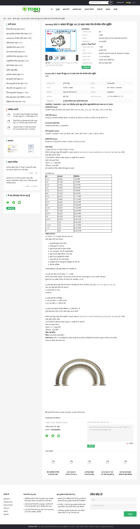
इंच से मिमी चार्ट (49, 173)
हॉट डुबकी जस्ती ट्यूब (13, 79)
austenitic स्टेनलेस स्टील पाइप (16, 38)
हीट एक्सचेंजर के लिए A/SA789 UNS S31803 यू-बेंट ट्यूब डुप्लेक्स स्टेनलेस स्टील (53, 473)
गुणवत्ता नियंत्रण (89, 9)
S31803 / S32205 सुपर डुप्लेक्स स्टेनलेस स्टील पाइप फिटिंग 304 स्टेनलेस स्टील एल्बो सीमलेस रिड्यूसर (71, 506)
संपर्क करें (99, 9)
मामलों (115, 9)
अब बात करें (120, 2)
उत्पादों (58, 9)
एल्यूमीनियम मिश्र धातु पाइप (15, 61)
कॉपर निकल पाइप (12, 65)
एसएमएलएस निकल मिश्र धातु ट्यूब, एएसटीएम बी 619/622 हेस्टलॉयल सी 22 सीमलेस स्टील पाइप (39, 505)
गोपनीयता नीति (32, 527)
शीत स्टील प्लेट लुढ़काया (14, 88)
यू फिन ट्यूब (16, 18)
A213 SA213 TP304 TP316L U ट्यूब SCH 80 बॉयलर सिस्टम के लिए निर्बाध (71, 473)
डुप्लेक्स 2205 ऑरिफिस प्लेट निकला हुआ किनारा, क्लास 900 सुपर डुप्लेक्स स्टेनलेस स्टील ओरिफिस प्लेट (72, 500)
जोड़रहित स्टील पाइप (13, 47)
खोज (110, 2)
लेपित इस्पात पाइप (12, 43)
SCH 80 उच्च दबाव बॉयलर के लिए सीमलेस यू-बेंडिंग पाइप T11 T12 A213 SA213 (125, 473)
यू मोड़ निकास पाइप (53, 412)
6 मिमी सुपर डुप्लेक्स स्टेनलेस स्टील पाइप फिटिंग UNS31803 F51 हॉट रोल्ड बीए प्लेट (71, 512)
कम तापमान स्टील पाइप (14, 52)
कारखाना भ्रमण (77, 9)
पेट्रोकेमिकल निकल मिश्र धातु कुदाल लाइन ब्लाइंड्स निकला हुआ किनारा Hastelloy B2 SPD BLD (39, 500)
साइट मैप (6, 514)
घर (51, 9)
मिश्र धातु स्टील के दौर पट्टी (14, 83)
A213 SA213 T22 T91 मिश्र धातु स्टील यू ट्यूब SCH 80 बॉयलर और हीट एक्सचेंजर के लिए (107, 473)
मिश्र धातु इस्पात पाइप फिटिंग (15, 97)
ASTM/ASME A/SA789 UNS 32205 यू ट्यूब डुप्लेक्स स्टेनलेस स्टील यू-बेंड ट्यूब (89, 473)
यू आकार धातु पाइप (65, 412)
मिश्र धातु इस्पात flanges (14, 93)
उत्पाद (9, 18)
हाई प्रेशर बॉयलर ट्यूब (13, 74)
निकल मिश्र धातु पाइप (13, 29)
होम (5, 18)
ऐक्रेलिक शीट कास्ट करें (13, 102)
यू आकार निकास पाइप (78, 412)
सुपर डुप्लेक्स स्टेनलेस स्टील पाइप (17, 34)
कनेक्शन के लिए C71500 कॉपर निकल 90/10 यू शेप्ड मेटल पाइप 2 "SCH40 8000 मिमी (24, 129)
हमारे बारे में (66, 9)
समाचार (108, 9)
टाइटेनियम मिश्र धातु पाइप (14, 56)
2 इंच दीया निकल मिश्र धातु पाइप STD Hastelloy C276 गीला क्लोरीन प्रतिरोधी (39, 511)
